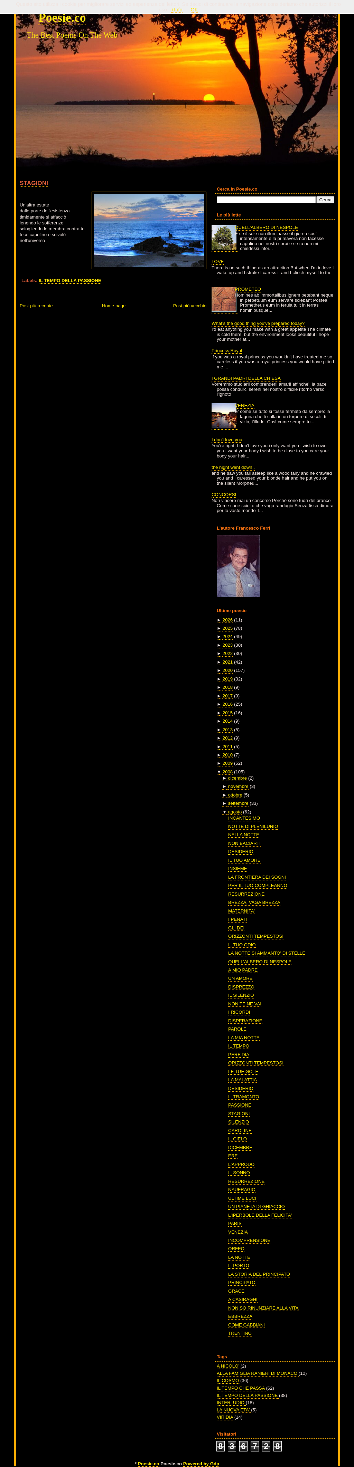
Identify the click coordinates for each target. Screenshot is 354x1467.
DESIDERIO (240, 851)
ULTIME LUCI (242, 1198)
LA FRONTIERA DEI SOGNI (257, 877)
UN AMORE (240, 978)
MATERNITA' (241, 911)
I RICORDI (239, 1012)
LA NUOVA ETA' (234, 1409)
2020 (228, 670)
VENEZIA (244, 405)
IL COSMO (228, 1380)
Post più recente (36, 305)
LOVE (218, 261)
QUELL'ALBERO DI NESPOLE (266, 227)
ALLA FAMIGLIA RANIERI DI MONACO (258, 1373)
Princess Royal (227, 350)
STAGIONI (34, 183)
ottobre (235, 795)
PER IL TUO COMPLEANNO (257, 885)
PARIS (235, 1223)
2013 (228, 729)
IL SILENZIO (241, 995)
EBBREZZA (240, 1316)
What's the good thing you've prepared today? (258, 323)
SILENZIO (238, 1122)
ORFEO (236, 1248)
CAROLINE (240, 1130)
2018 (228, 687)
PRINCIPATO (241, 1282)
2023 (228, 645)
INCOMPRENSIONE (249, 1240)
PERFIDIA (238, 1054)
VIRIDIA (225, 1417)
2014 (228, 721)
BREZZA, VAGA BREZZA (254, 902)
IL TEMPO (238, 1046)
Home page (113, 305)
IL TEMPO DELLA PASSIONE (70, 280)
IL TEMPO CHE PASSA (241, 1388)
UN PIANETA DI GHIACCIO (256, 1206)
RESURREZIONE (246, 894)
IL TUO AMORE (244, 860)
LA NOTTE (239, 1257)
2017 (228, 695)
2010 (228, 754)
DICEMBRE (240, 1147)
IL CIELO (237, 1138)
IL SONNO (239, 1172)
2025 (228, 628)
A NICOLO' (229, 1366)
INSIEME (237, 868)
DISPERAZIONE (245, 1020)
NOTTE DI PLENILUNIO (253, 826)
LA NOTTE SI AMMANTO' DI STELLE (266, 953)
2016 (228, 704)
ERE (232, 1155)
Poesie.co (62, 18)
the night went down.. (233, 467)
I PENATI (237, 919)
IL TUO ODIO (241, 944)
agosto (235, 811)
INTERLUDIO (231, 1402)
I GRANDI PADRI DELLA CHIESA (246, 378)
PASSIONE (239, 1105)
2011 (228, 746)
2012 (228, 738)
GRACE (236, 1291)
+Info (177, 9)
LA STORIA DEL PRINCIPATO (259, 1274)
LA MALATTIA (242, 1079)
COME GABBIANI (246, 1325)
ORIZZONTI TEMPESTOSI (255, 936)
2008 (228, 771)
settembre (238, 803)
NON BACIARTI (244, 843)
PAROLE (237, 1029)
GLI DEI (236, 927)
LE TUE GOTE (243, 1071)
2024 (228, 636)
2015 (228, 712)
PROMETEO (248, 289)
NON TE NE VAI (244, 1003)
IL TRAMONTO (243, 1096)
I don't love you (227, 439)
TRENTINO (240, 1333)
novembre (238, 786)
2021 (228, 662)
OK (194, 9)
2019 (228, 679)
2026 (228, 619)
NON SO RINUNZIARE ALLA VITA (263, 1308)
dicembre (237, 778)
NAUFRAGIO (241, 1189)
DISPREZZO (241, 987)
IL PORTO (238, 1265)
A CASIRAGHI (243, 1299)
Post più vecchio (189, 305)
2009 (228, 763)
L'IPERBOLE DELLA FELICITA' (260, 1215)
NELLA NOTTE (243, 834)
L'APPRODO (241, 1164)
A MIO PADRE (243, 970)
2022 (228, 653)
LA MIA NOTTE (243, 1037)
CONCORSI (224, 494)
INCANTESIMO (244, 818)
